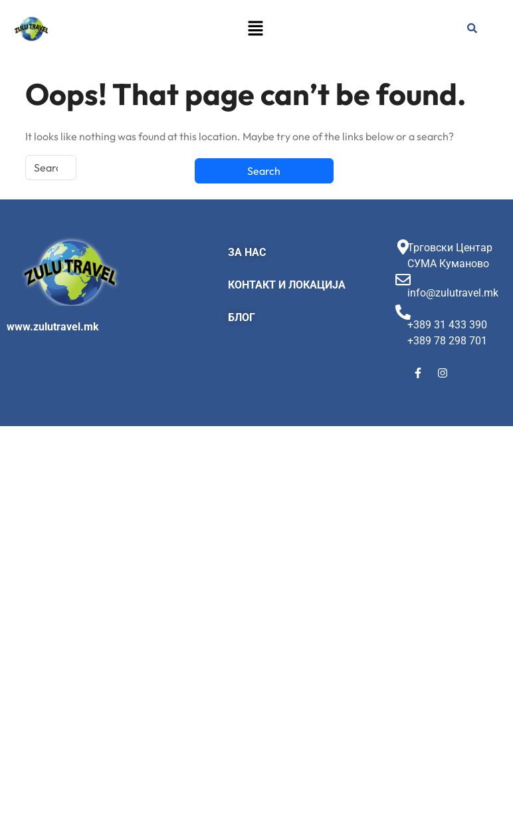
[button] (255, 28)
